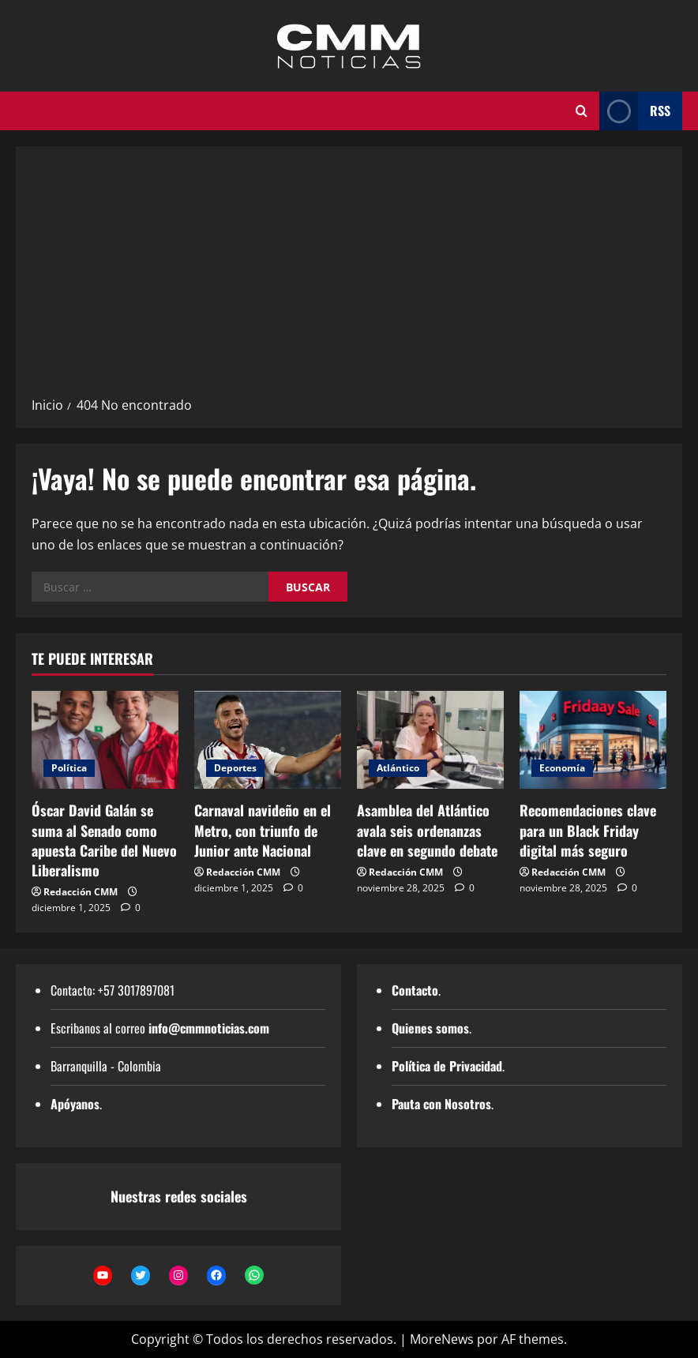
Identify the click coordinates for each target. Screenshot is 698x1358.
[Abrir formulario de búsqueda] (581, 111)
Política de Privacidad (447, 1065)
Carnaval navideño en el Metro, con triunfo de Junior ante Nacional (262, 830)
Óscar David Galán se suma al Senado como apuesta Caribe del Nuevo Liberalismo (104, 840)
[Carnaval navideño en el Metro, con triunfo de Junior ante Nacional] (267, 740)
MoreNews (442, 1339)
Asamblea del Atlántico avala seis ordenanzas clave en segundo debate (427, 830)
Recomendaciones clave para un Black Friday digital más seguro (588, 830)
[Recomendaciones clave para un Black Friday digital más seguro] (593, 740)
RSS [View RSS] (634, 111)
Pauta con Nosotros (441, 1103)
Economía (562, 768)
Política (69, 768)
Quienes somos (430, 1028)
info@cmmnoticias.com (208, 1028)
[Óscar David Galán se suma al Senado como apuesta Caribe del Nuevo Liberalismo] (105, 740)
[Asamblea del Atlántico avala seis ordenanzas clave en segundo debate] (430, 740)
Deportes (235, 768)
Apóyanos (75, 1103)
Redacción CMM (80, 891)
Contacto (415, 990)
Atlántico (398, 768)
